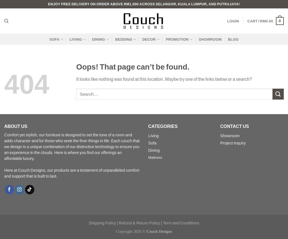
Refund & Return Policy (139, 222)
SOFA (56, 39)
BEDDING (125, 39)
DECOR (150, 39)
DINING (100, 39)
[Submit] (278, 94)
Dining (154, 150)
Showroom (230, 135)
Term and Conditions (181, 222)
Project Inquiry (233, 143)
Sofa (152, 143)
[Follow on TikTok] (29, 189)
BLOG (233, 39)
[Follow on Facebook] (9, 189)
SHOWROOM (210, 39)
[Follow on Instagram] (19, 189)
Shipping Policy (102, 222)
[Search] (6, 21)
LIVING (77, 39)
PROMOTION (179, 39)
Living (153, 135)
